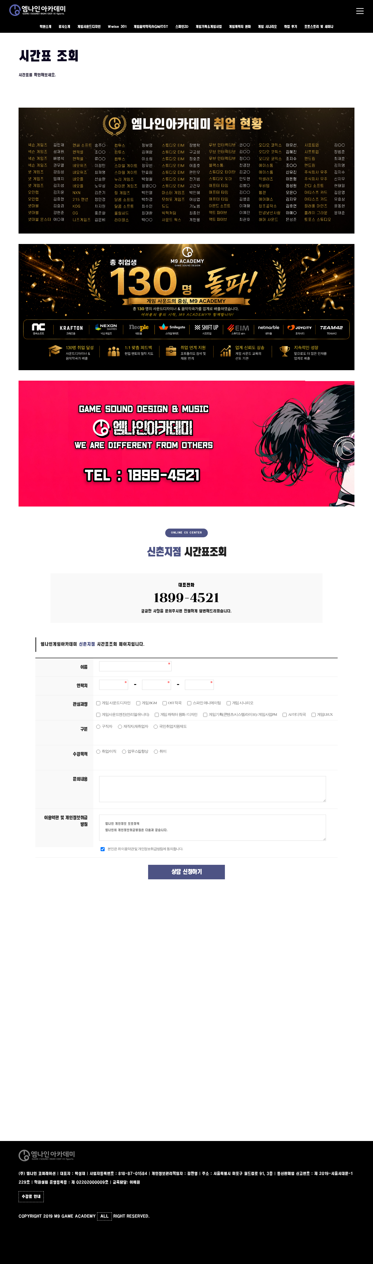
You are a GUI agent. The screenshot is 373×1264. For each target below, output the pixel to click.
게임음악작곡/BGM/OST (151, 26)
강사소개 (64, 26)
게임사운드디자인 (89, 26)
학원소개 (45, 26)
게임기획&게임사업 (209, 26)
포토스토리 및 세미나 (318, 26)
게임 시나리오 (267, 26)
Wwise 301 (117, 26)
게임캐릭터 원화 (240, 26)
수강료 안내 (31, 1197)
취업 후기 (290, 26)
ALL (104, 1216)
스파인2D (181, 26)
